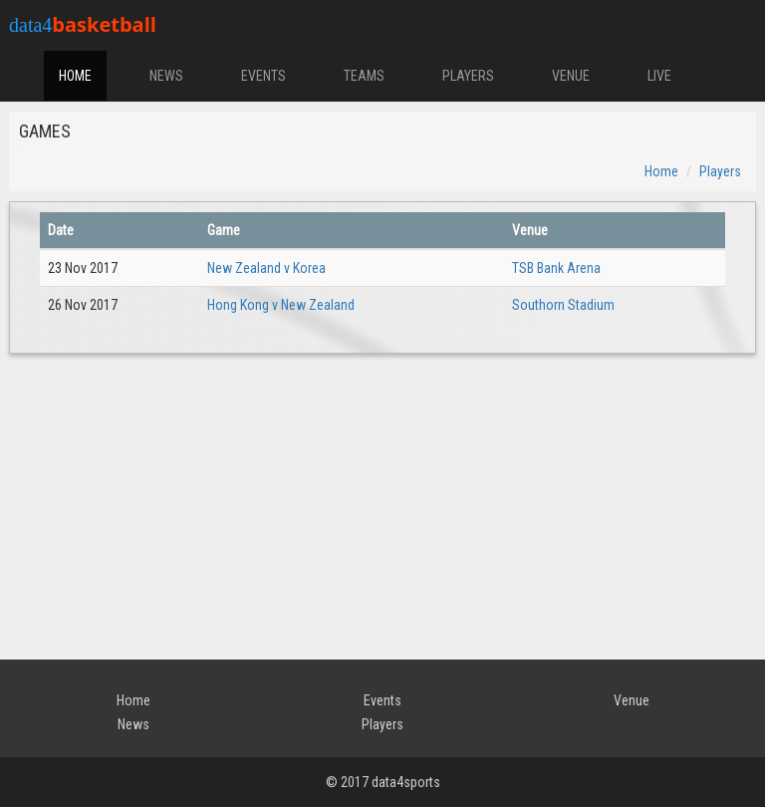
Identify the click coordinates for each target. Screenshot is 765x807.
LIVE (659, 76)
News (133, 724)
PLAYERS (468, 76)
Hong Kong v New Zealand (281, 305)
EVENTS (263, 76)
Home (661, 171)
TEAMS (364, 76)
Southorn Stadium (563, 305)
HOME (75, 76)
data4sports (406, 782)
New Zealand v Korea (266, 268)
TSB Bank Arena (556, 268)
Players (720, 171)
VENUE (571, 76)
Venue (631, 700)
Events (382, 700)
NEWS (166, 76)
